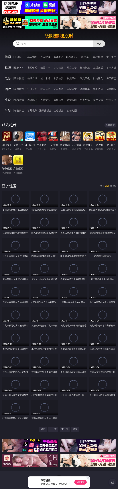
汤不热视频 (45, 110)
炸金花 (84, 57)
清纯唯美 (85, 89)
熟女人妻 (72, 67)
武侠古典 (58, 99)
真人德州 (32, 57)
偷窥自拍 (19, 89)
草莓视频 (32, 110)
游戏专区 (58, 57)
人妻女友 (45, 99)
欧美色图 (45, 89)
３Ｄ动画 (58, 67)
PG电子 (19, 57)
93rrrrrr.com (59, 36)
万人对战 (45, 57)
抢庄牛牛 (111, 57)
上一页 (53, 429)
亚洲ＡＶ (19, 67)
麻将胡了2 (71, 57)
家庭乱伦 (32, 99)
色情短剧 (72, 110)
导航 (8, 110)
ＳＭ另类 (111, 67)
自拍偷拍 (32, 67)
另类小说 (85, 99)
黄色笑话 (98, 99)
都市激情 (19, 99)
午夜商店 (19, 110)
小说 (8, 100)
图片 (8, 89)
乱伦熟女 (98, 78)
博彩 (8, 57)
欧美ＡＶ (45, 67)
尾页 (75, 429)
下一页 (64, 429)
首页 (43, 429)
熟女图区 (98, 89)
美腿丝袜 (72, 89)
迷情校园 (72, 99)
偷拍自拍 (32, 78)
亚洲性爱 (19, 78)
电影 (8, 78)
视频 (8, 67)
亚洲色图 (32, 89)
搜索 (98, 43)
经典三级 (85, 78)
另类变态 (111, 78)
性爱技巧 (111, 99)
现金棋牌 (98, 57)
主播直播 (98, 67)
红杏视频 (58, 110)
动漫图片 (58, 89)
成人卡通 (45, 78)
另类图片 (111, 89)
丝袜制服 (85, 67)
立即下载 (80, 482)
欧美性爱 (58, 78)
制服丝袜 (72, 78)
